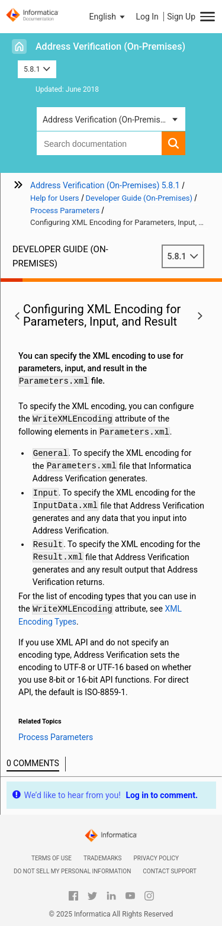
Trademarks (102, 858)
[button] (108, 16)
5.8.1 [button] (37, 69)
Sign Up (181, 16)
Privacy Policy (156, 858)
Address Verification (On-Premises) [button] (107, 119)
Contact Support (170, 871)
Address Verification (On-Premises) (110, 46)
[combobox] (99, 143)
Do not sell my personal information (72, 871)
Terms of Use (51, 858)
